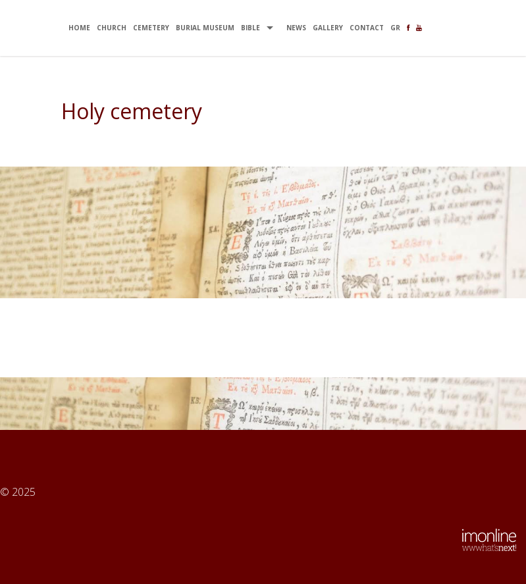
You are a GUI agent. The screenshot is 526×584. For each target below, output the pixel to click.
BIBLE (250, 27)
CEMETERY (151, 27)
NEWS (296, 27)
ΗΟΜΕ (79, 27)
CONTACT (367, 27)
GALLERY (328, 27)
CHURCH (111, 27)
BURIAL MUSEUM (205, 27)
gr (395, 27)
